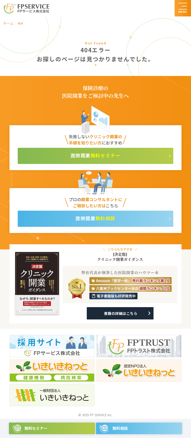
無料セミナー (106, 155)
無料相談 (106, 218)
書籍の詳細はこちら (121, 313)
